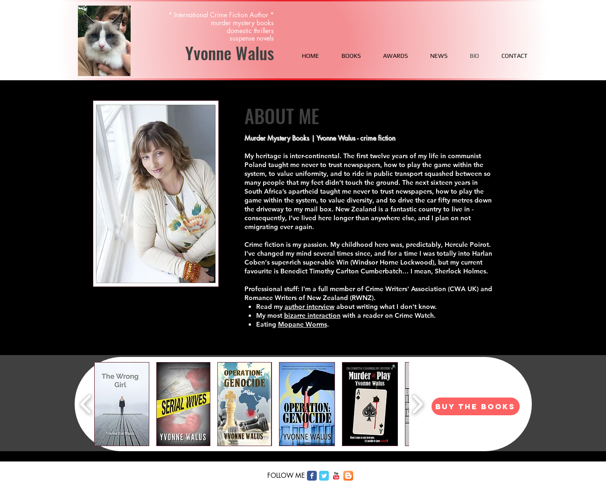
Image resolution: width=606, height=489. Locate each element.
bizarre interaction (312, 315)
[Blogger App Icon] (348, 476)
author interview (309, 306)
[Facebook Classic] (312, 476)
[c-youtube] (336, 476)
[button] (121, 404)
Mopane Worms (302, 324)
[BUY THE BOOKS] (476, 406)
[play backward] (86, 404)
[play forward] (417, 404)
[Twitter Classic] (324, 476)
